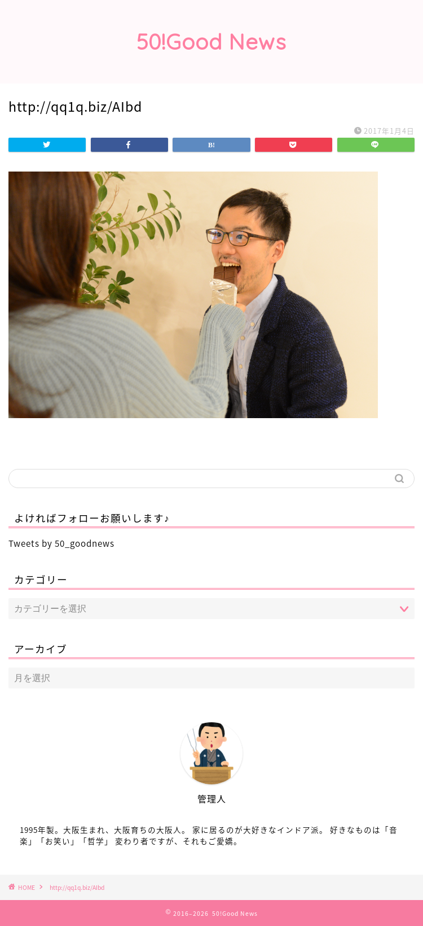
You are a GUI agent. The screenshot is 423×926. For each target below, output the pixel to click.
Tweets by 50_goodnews (61, 543)
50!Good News (211, 41)
